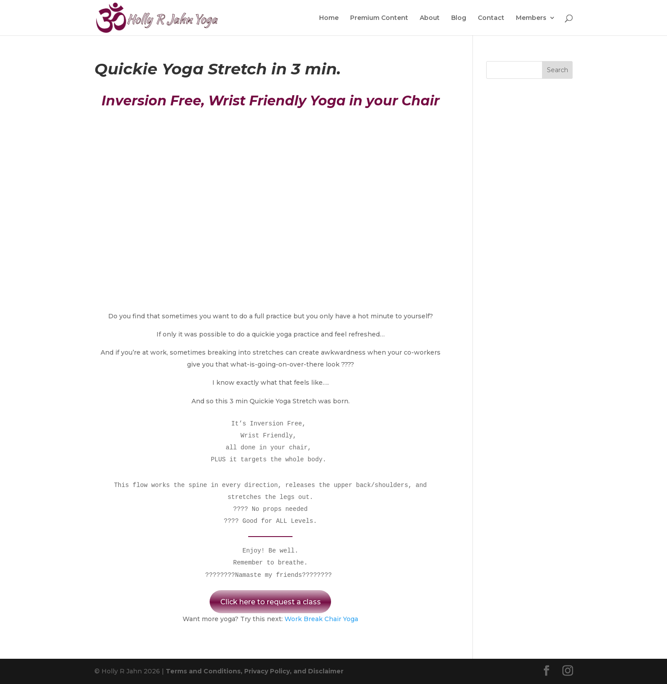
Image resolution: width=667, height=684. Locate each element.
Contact (491, 18)
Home (329, 18)
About (430, 18)
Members (531, 18)
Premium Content (379, 18)
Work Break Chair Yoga (321, 619)
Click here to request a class (270, 602)
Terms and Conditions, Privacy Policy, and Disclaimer (254, 671)
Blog (458, 18)
